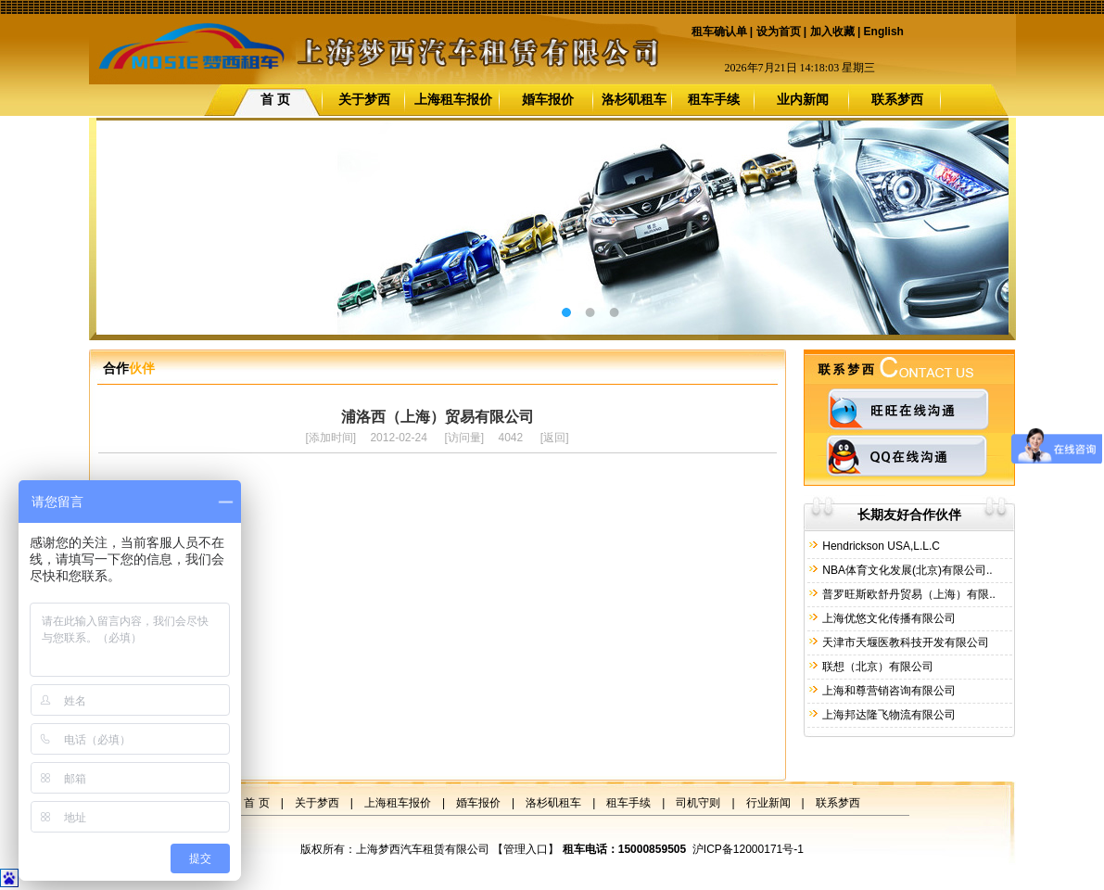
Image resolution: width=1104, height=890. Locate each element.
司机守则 (698, 802)
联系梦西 (897, 99)
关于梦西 (364, 99)
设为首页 (778, 31)
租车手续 (714, 99)
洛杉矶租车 (634, 99)
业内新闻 (803, 99)
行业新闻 (768, 802)
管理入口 (525, 849)
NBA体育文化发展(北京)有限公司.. (906, 570)
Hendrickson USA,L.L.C (879, 546)
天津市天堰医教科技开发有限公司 (904, 642)
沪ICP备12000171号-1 (748, 849)
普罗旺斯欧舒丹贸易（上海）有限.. (907, 594)
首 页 (275, 99)
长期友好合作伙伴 (909, 514)
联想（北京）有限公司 (876, 666)
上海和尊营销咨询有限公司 (887, 690)
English (884, 31)
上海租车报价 (453, 99)
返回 (554, 437)
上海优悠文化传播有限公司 (887, 618)
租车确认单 (719, 31)
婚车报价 (548, 99)
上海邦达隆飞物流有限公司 (887, 714)
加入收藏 (832, 31)
